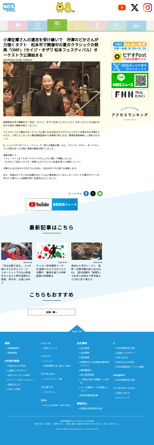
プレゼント (116, 26)
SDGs (136, 24)
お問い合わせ (123, 393)
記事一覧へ (51, 312)
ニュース (57, 25)
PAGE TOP (77, 331)
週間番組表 (13, 348)
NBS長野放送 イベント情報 (130, 366)
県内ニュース (50, 348)
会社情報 (84, 348)
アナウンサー (97, 26)
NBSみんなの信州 (17, 365)
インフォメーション (124, 388)
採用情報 (84, 357)
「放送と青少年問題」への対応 (94, 381)
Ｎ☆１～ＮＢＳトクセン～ (21, 379)
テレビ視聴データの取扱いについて (94, 389)
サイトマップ (123, 397)
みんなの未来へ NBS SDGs (57, 405)
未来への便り (14, 389)
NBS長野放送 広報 (126, 348)
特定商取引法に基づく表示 (57, 365)
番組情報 (37, 26)
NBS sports (122, 357)
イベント (77, 26)
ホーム (17, 26)
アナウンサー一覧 (53, 379)
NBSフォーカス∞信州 (19, 375)
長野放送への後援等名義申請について (94, 363)
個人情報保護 (87, 374)
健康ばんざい (14, 384)
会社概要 (84, 352)
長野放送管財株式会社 (91, 408)
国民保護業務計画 (89, 395)
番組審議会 (85, 370)
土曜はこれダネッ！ (18, 370)
